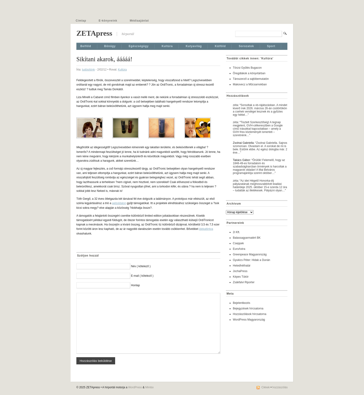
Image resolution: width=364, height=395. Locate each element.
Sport (271, 46)
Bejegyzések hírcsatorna (248, 308)
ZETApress (94, 33)
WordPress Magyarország (249, 319)
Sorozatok (246, 46)
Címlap (81, 20)
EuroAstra (239, 248)
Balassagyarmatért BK (246, 237)
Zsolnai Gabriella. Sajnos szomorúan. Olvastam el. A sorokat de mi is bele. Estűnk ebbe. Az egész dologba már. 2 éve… (260, 147)
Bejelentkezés (241, 303)
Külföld (220, 46)
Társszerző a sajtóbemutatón (251, 78)
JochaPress (240, 271)
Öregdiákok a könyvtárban (249, 73)
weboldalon (119, 203)
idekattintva (206, 229)
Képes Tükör (241, 276)
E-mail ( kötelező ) (142, 275)
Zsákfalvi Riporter (243, 282)
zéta (235, 105)
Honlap (135, 285)
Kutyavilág (194, 46)
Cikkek (265, 387)
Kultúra (167, 46)
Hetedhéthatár (241, 265)
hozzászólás (280, 387)
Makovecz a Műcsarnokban (250, 84)
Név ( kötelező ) (140, 266)
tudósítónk (88, 69)
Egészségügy (139, 46)
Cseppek (238, 243)
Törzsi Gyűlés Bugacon (247, 67)
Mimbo (149, 387)
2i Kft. (236, 232)
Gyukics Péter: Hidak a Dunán (251, 260)
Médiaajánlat (139, 20)
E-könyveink (108, 20)
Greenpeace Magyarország (249, 254)
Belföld (85, 46)
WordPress (135, 387)
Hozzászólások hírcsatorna (249, 314)
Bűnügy (110, 46)
